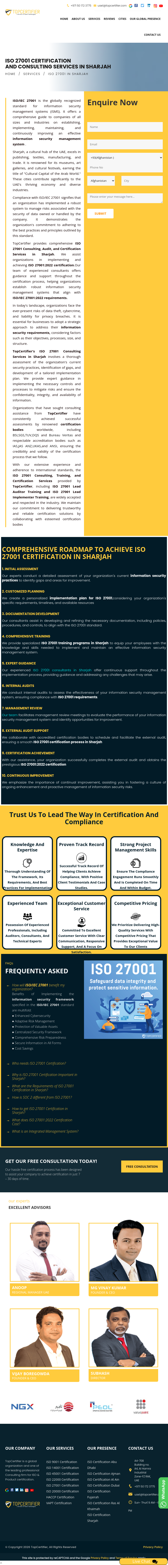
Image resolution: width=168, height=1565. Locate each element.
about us (78, 19)
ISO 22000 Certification (62, 1479)
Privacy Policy (153, 1547)
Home (64, 19)
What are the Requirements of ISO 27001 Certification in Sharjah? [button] (40, 1086)
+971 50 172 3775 (81, 5)
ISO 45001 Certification (62, 1474)
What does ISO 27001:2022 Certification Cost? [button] (39, 1120)
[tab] (43, 985)
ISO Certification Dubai (103, 1485)
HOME (10, 74)
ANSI (53, 446)
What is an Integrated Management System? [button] (42, 1131)
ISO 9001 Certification (61, 1462)
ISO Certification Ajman (103, 1474)
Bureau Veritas (61, 435)
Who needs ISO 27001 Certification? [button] (36, 1063)
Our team (10, 715)
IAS (15, 446)
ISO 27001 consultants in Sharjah (62, 670)
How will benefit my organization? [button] (35, 985)
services (94, 19)
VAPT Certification (59, 1503)
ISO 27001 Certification (62, 1485)
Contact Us (152, 35)
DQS (35, 435)
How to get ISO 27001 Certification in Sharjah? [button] (37, 1109)
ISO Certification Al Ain (103, 1479)
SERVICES (31, 74)
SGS (21, 435)
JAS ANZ (25, 446)
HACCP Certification (60, 1497)
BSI (15, 435)
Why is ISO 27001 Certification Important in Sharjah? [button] (41, 1075)
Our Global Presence (145, 19)
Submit (100, 213)
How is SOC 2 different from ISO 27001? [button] (39, 1097)
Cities (122, 19)
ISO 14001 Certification (62, 1468)
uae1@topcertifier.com (110, 5)
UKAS (37, 446)
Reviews (109, 19)
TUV (28, 435)
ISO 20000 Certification (62, 1491)
